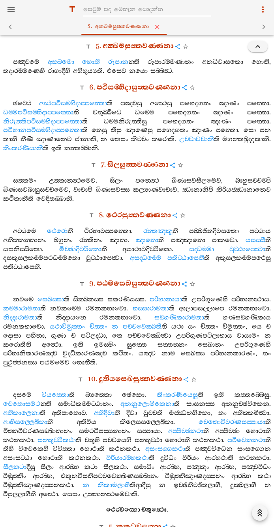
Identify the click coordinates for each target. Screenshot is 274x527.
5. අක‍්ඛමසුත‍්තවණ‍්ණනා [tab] (138, 27)
